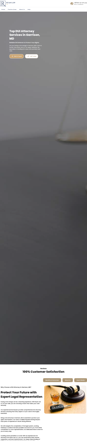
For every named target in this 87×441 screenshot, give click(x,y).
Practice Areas (12, 9)
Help (29, 9)
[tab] (52, 380)
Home (3, 9)
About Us (22, 9)
